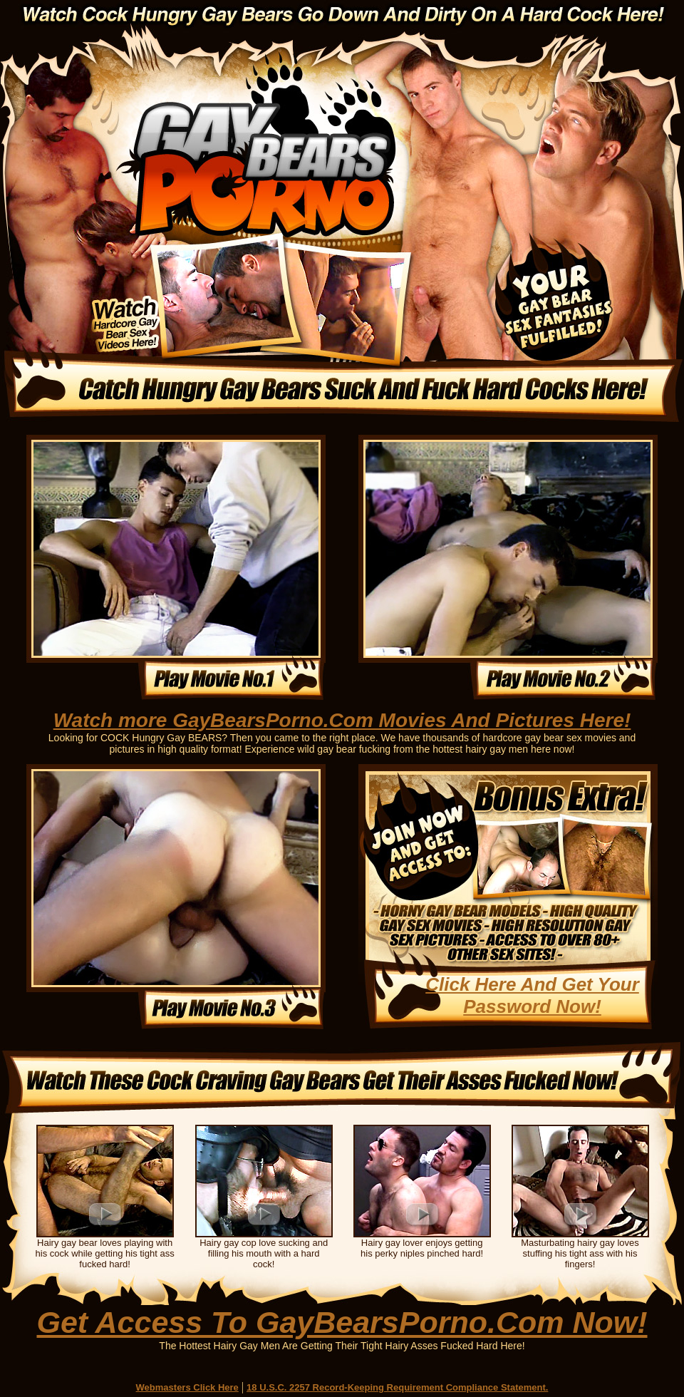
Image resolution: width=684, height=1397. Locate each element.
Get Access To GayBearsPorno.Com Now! (341, 1322)
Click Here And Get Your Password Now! (532, 995)
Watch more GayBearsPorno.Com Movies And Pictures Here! (342, 720)
